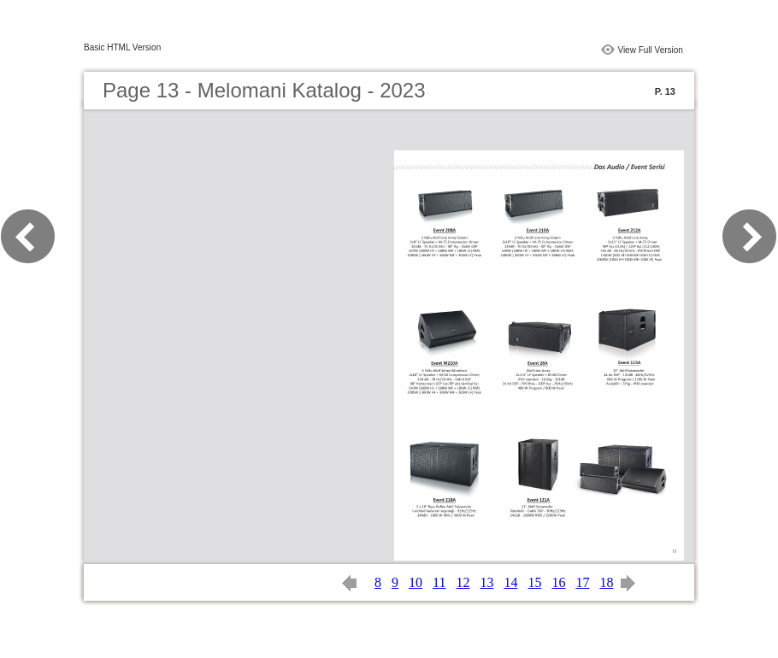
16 (558, 582)
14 (510, 582)
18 (606, 582)
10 (415, 582)
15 (534, 582)
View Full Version (650, 50)
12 (462, 582)
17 (582, 582)
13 (486, 582)
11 (439, 582)
